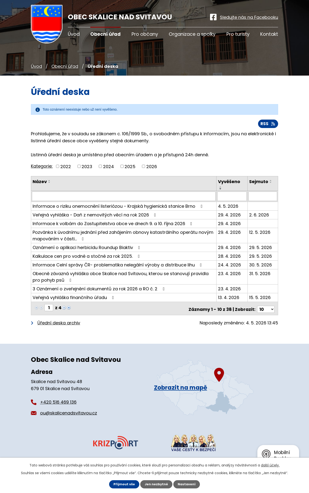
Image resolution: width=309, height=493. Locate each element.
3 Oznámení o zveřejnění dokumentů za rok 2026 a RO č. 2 (99, 290)
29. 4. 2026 (229, 217)
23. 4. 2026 (229, 275)
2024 (108, 168)
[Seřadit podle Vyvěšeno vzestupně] (221, 189)
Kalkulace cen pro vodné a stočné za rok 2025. (87, 258)
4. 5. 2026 (228, 208)
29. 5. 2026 (260, 249)
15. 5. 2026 (260, 299)
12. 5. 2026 (260, 234)
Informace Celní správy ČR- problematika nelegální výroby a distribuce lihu (118, 267)
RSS (268, 125)
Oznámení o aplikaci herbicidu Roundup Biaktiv (87, 249)
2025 (130, 168)
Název (40, 183)
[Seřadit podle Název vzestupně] (49, 182)
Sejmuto (258, 183)
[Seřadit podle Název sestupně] (49, 184)
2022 (65, 168)
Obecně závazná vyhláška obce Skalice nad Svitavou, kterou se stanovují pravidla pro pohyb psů (121, 278)
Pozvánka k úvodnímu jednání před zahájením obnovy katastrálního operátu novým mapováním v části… (123, 237)
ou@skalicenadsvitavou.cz (68, 413)
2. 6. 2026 (259, 217)
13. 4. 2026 (229, 299)
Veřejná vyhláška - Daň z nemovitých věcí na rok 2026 (95, 217)
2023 (87, 168)
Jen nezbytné (156, 484)
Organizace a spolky (192, 34)
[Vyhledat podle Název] (124, 198)
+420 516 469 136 (58, 402)
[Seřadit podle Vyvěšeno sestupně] (221, 191)
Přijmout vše (122, 484)
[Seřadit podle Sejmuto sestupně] (271, 184)
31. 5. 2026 (260, 275)
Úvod (36, 66)
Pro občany (145, 34)
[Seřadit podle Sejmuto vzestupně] (271, 182)
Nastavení (188, 484)
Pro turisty (238, 34)
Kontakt (269, 34)
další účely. (270, 464)
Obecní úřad (64, 66)
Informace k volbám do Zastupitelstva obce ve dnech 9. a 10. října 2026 (113, 225)
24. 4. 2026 (229, 267)
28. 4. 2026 (229, 258)
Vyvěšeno (229, 183)
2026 (151, 168)
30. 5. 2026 (260, 267)
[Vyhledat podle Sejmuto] (263, 198)
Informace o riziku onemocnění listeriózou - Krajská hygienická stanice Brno (118, 208)
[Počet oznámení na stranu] (265, 309)
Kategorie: (42, 168)
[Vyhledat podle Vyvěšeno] (232, 198)
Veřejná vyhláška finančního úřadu (74, 299)
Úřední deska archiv (58, 323)
